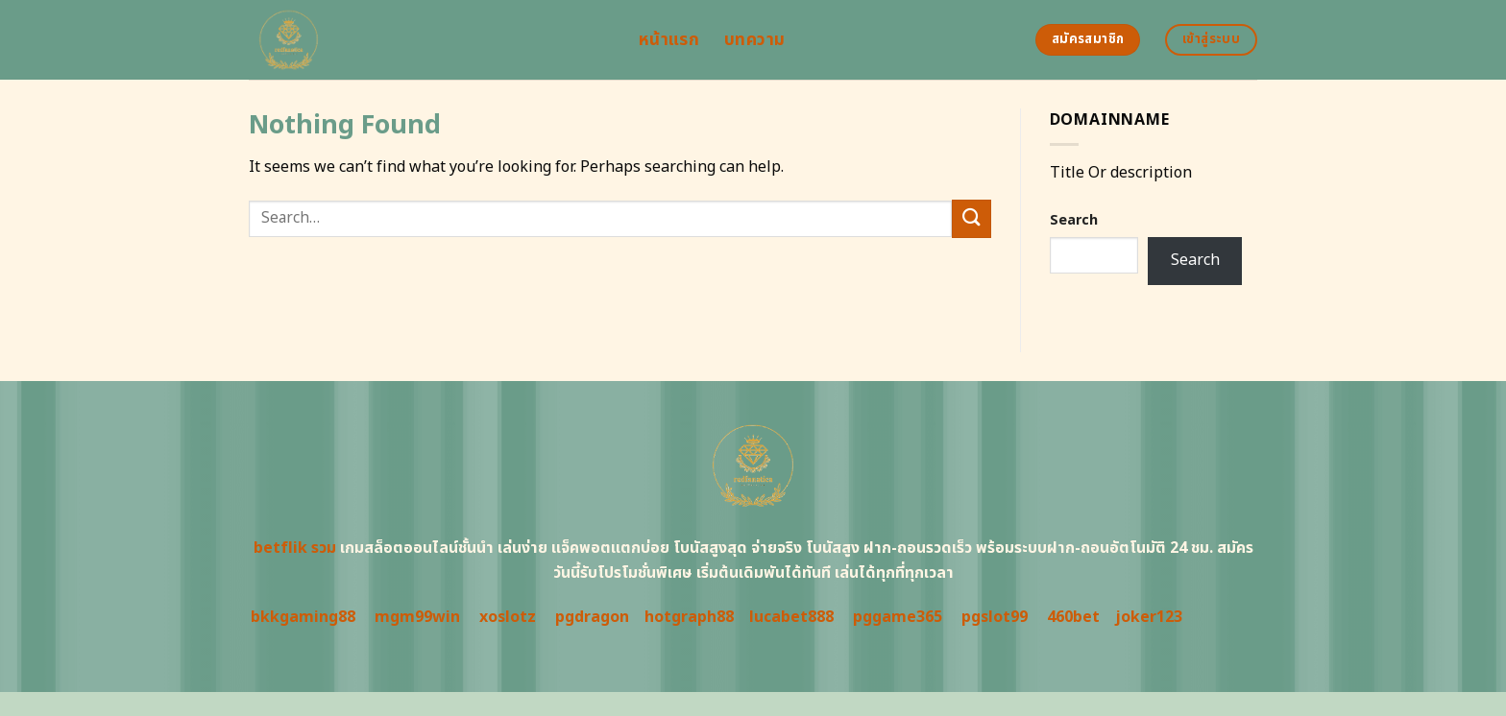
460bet (1073, 617)
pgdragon (592, 617)
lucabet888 (791, 617)
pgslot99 (994, 617)
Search (1074, 220)
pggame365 (897, 617)
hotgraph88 (689, 617)
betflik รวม (295, 548)
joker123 (1148, 617)
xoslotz (507, 617)
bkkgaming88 (303, 617)
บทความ (754, 40)
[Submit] (971, 218)
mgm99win (417, 617)
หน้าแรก (669, 40)
